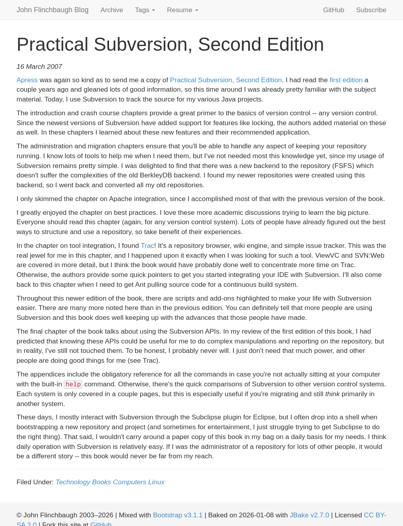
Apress (27, 80)
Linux (156, 482)
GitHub (333, 10)
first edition (346, 80)
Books (101, 482)
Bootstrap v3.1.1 (178, 515)
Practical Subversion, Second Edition (226, 80)
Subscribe (371, 10)
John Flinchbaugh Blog (53, 10)
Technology (72, 482)
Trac (147, 245)
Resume (182, 10)
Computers (129, 482)
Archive (111, 10)
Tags (145, 10)
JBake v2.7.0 (309, 515)
